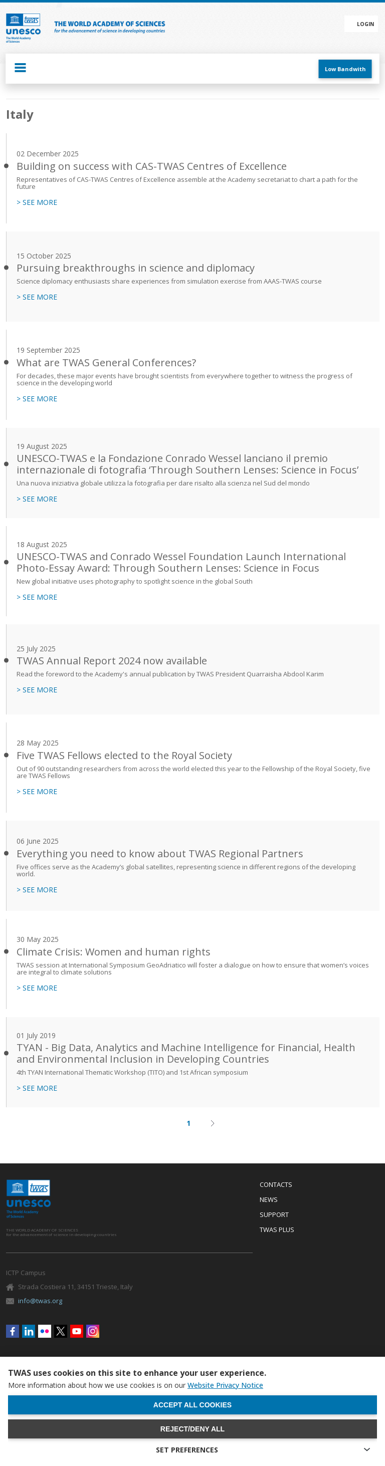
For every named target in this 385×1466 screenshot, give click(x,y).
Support (274, 1215)
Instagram (92, 1331)
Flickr (44, 1331)
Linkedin (28, 1331)
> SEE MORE (37, 202)
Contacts (276, 1185)
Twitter (60, 1331)
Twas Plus (277, 1230)
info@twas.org (40, 1300)
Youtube (76, 1331)
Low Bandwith (345, 69)
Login (365, 24)
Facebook (12, 1331)
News (269, 1200)
